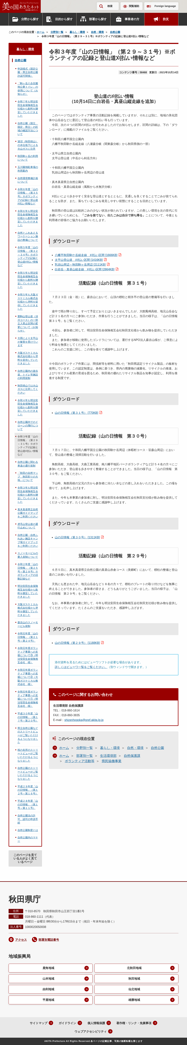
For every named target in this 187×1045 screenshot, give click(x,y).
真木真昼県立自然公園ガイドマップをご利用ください (28, 513)
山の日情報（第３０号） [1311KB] (77, 537)
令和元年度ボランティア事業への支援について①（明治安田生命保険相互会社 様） (28, 698)
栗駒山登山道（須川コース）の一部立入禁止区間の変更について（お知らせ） (28, 323)
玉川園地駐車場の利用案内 (28, 169)
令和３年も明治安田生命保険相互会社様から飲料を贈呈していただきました (28, 494)
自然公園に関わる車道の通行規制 (28, 463)
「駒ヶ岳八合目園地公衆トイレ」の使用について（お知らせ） (28, 89)
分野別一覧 (57, 32)
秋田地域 (134, 978)
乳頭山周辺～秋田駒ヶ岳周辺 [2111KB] (80, 264)
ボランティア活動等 (79, 761)
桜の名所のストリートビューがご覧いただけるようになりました (28, 755)
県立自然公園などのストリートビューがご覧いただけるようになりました (28, 735)
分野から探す (30, 19)
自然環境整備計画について (28, 180)
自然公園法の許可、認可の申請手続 (28, 819)
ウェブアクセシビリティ (91, 1031)
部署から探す (98, 19)
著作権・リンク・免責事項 (133, 1023)
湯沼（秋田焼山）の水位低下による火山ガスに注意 (28, 145)
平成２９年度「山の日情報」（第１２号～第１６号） (28, 790)
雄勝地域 (134, 999)
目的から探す (64, 19)
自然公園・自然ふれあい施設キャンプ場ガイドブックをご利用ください (28, 540)
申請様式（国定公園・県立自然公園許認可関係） (28, 72)
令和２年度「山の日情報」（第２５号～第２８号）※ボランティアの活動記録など (28, 571)
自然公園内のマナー (28, 839)
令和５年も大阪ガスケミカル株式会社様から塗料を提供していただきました (28, 301)
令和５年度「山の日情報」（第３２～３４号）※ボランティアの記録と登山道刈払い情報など (28, 256)
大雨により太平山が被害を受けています (28, 342)
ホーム (40, 32)
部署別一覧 (84, 756)
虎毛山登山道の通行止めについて (28, 526)
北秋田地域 (134, 968)
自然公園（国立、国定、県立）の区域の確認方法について (28, 129)
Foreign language (165, 6)
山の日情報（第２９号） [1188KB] (77, 642)
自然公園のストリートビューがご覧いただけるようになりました (28, 773)
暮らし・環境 (77, 32)
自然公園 (115, 32)
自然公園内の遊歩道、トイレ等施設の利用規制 (28, 374)
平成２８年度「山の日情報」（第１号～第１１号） (28, 804)
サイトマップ (38, 1023)
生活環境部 (108, 756)
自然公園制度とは (28, 830)
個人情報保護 (96, 1023)
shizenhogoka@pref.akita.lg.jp (84, 720)
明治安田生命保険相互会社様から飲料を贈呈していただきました (28, 591)
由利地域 (48, 989)
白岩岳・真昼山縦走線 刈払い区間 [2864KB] (84, 269)
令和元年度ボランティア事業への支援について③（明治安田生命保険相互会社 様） (28, 655)
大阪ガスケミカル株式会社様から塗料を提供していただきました (28, 358)
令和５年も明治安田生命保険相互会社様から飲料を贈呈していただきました (28, 279)
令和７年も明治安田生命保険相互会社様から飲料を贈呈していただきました (28, 108)
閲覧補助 (134, 6)
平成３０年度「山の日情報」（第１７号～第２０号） (28, 717)
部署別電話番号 (49, 939)
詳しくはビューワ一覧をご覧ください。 (81, 667)
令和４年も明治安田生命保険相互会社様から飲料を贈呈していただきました (28, 407)
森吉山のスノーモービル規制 (28, 624)
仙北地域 (134, 989)
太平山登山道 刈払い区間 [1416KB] (79, 259)
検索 (109, 6)
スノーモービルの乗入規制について (28, 555)
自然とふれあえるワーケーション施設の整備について (28, 236)
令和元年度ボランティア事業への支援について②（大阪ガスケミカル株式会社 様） (28, 677)
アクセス (21, 939)
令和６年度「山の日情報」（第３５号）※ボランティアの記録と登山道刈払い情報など (28, 196)
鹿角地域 (48, 968)
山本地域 (48, 978)
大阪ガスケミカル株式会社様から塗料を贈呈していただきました (28, 610)
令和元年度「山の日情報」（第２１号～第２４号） (28, 637)
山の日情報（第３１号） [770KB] (76, 412)
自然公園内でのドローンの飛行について (28, 426)
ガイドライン (67, 1023)
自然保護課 (132, 756)
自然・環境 (97, 32)
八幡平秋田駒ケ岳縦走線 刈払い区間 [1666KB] (86, 255)
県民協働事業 (111, 761)
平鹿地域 (48, 999)
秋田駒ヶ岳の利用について (28, 158)
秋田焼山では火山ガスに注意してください (28, 389)
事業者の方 (132, 19)
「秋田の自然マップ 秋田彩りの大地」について (28, 476)
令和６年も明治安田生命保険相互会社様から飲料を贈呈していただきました (28, 218)
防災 (166, 19)
